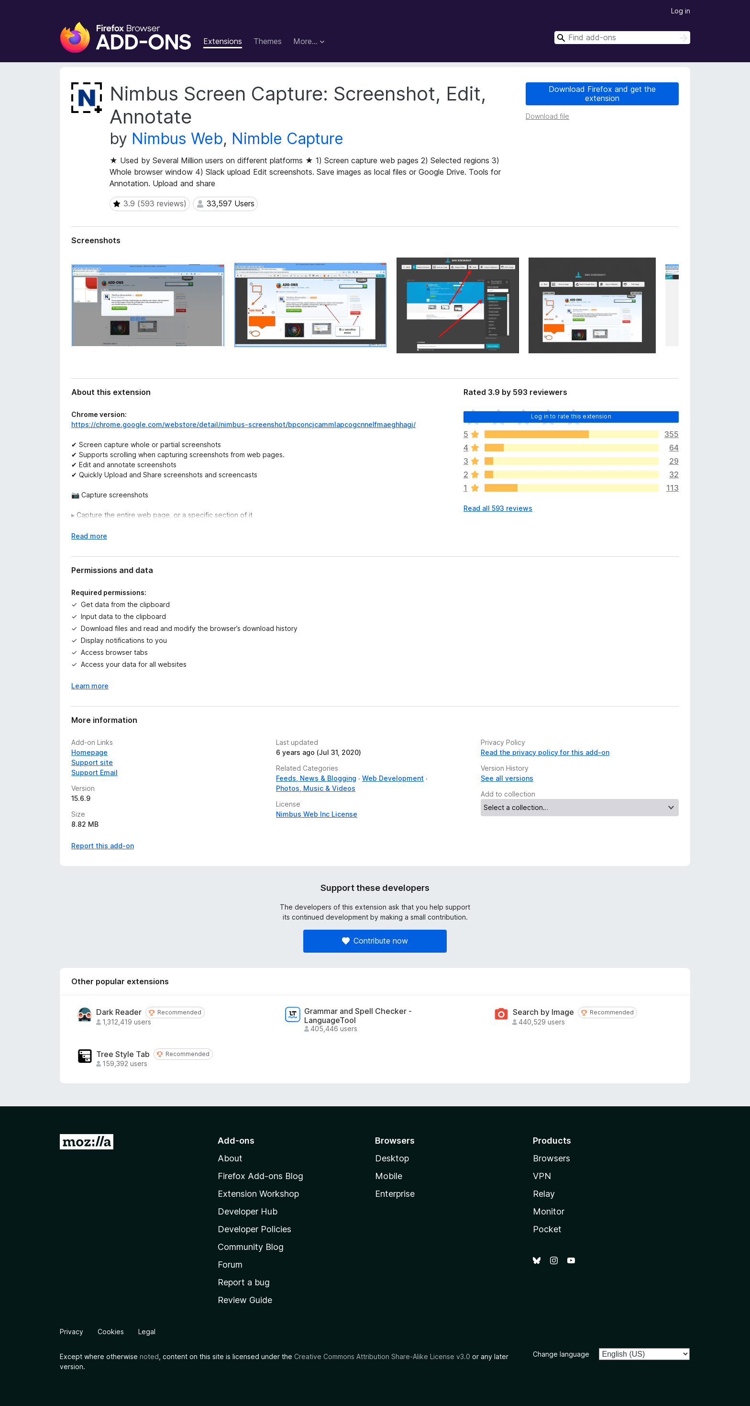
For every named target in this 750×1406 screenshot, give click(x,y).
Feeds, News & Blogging (316, 778)
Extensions (222, 41)
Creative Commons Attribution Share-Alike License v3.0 (382, 1356)
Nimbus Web (177, 138)
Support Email (94, 772)
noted (149, 1356)
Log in (680, 11)
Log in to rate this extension (571, 416)
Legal (146, 1331)
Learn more (90, 686)
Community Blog (251, 1247)
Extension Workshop (258, 1194)
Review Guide (245, 1300)
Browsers (551, 1158)
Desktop (392, 1158)
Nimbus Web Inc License (316, 814)
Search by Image (543, 1012)
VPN (542, 1176)
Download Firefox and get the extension (602, 93)
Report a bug (244, 1282)
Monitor (548, 1211)
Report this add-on (102, 846)
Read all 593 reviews (497, 508)
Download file (547, 116)
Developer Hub (247, 1211)
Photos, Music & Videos (315, 788)
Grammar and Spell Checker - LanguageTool (358, 1016)
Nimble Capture (287, 138)
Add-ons (236, 1141)
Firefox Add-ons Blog (260, 1176)
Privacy (71, 1331)
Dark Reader (119, 1012)
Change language (561, 1354)
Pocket (547, 1229)
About (230, 1158)
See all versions (507, 778)
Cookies (111, 1331)
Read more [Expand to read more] (89, 536)
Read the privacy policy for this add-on (545, 752)
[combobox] (622, 37)
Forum (230, 1265)
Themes (268, 41)
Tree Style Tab (123, 1054)
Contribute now (375, 940)
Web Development (393, 778)
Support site (92, 762)
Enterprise (395, 1194)
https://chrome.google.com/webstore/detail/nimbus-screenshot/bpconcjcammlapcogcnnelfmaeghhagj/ (243, 424)
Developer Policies (254, 1229)
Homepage (89, 752)
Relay (544, 1194)
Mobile (388, 1176)
